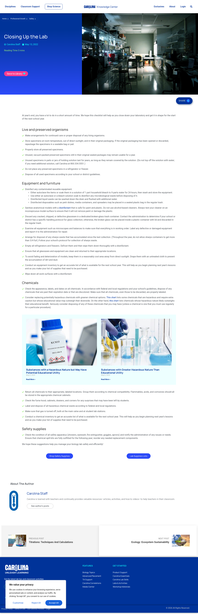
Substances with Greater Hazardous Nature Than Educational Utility (130, 372)
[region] (36, 594)
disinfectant (65, 209)
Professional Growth (18, 20)
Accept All (54, 602)
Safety (32, 20)
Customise (18, 602)
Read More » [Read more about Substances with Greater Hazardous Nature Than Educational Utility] (105, 381)
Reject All (36, 602)
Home (5, 20)
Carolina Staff (37, 494)
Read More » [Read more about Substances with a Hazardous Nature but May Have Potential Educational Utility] (30, 381)
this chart (114, 302)
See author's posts (40, 507)
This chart (111, 298)
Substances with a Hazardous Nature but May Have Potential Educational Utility (56, 372)
